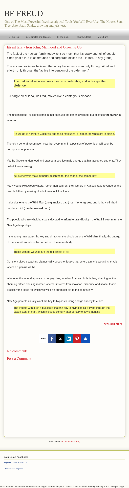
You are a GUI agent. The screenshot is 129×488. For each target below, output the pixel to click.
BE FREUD (23, 13)
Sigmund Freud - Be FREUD (15, 463)
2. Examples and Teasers (38, 37)
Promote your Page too (13, 469)
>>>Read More (113, 323)
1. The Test (14, 37)
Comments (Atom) (71, 441)
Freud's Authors (83, 37)
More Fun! (103, 37)
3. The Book (63, 37)
